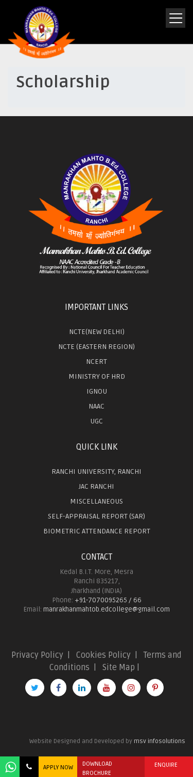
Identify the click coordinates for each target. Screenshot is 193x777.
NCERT (96, 361)
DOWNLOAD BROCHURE (97, 768)
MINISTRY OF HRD (96, 376)
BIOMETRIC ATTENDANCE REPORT (96, 531)
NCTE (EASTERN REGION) (96, 346)
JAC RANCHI (96, 486)
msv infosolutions (159, 741)
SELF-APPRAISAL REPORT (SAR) (96, 516)
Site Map (118, 667)
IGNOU (96, 391)
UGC (96, 421)
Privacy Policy (37, 655)
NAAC (96, 406)
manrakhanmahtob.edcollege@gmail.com (106, 609)
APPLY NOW (58, 767)
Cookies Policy (103, 655)
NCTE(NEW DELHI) (97, 331)
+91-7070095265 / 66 (108, 600)
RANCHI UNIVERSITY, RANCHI (96, 471)
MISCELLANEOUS (96, 501)
